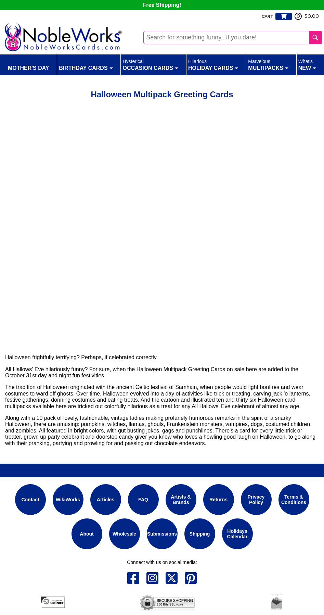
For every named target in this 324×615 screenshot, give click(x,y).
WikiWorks (68, 499)
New (307, 64)
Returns (218, 499)
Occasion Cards (150, 64)
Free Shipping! (162, 5)
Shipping (200, 534)
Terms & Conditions (293, 499)
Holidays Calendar (237, 533)
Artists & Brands (181, 499)
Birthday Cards (86, 64)
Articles (105, 499)
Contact (30, 499)
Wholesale (124, 534)
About (86, 534)
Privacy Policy (256, 499)
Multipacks (268, 64)
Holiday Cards (213, 64)
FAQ (143, 499)
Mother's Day (28, 64)
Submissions (162, 534)
